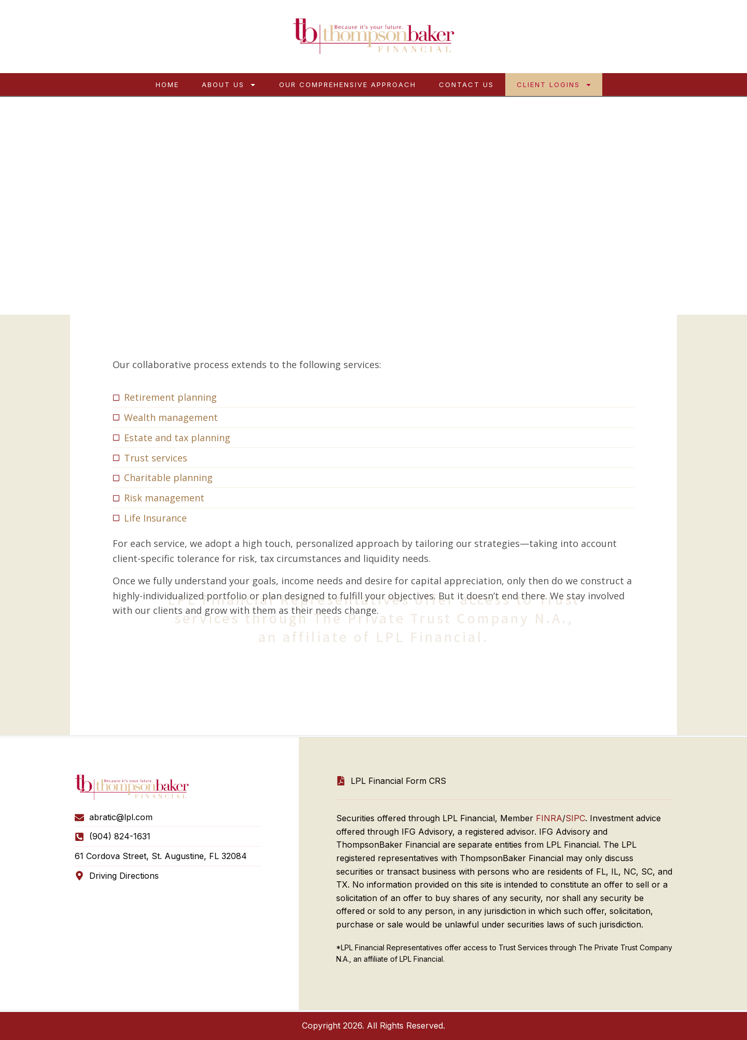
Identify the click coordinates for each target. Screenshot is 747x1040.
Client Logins (554, 84)
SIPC (575, 818)
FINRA (549, 818)
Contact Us (466, 84)
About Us (229, 84)
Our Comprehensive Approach (347, 84)
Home (167, 84)
